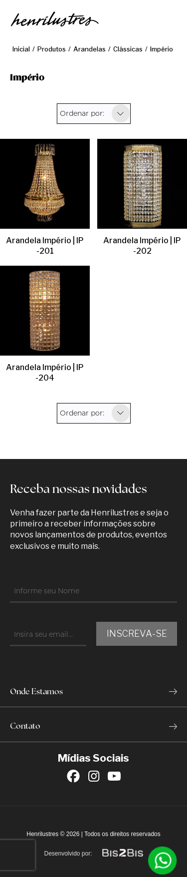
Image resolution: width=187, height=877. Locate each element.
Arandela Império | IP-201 (45, 246)
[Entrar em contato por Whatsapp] (162, 861)
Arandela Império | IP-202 (142, 246)
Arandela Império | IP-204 (45, 373)
